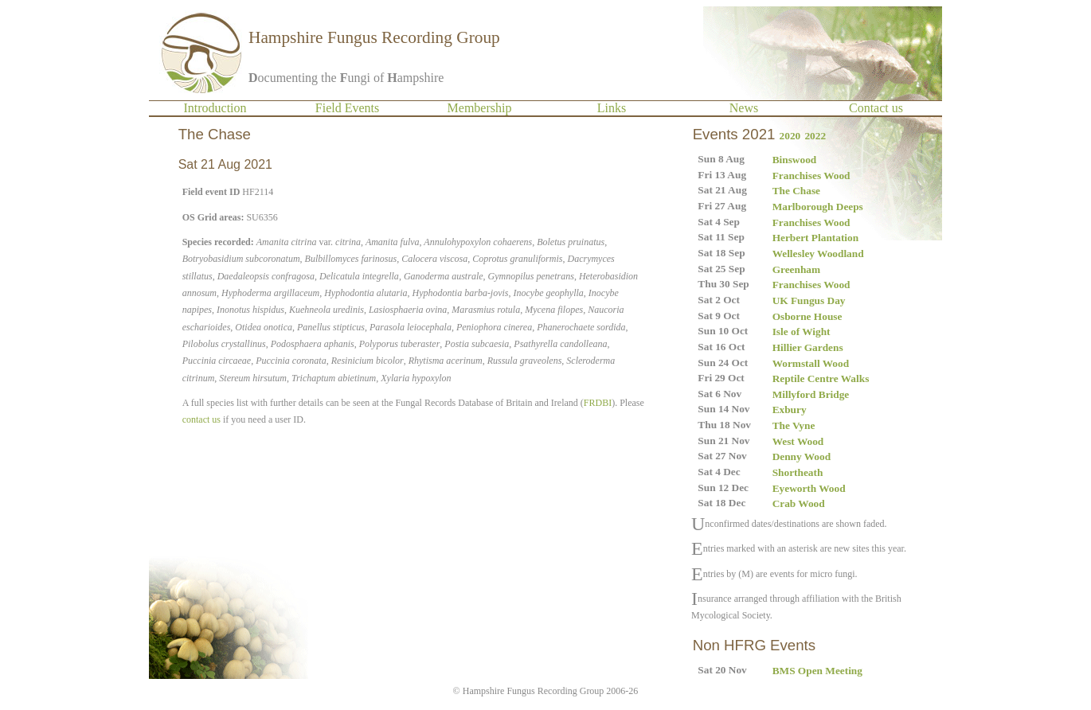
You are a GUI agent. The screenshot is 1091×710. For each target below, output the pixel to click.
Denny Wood (801, 456)
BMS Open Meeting (817, 671)
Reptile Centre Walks (821, 378)
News (743, 108)
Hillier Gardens (807, 347)
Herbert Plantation (815, 238)
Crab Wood (798, 503)
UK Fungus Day (809, 300)
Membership (480, 108)
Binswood (794, 160)
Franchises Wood (811, 175)
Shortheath (797, 472)
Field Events (347, 108)
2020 (790, 136)
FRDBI (598, 402)
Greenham (796, 269)
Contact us (876, 108)
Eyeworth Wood (809, 488)
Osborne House (807, 316)
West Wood (798, 441)
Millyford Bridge (811, 394)
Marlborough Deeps (817, 207)
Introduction (214, 108)
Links (611, 108)
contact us (201, 419)
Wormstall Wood (810, 363)
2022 (815, 136)
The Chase (796, 191)
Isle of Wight (801, 331)
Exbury (789, 409)
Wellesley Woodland (818, 253)
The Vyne (793, 425)
